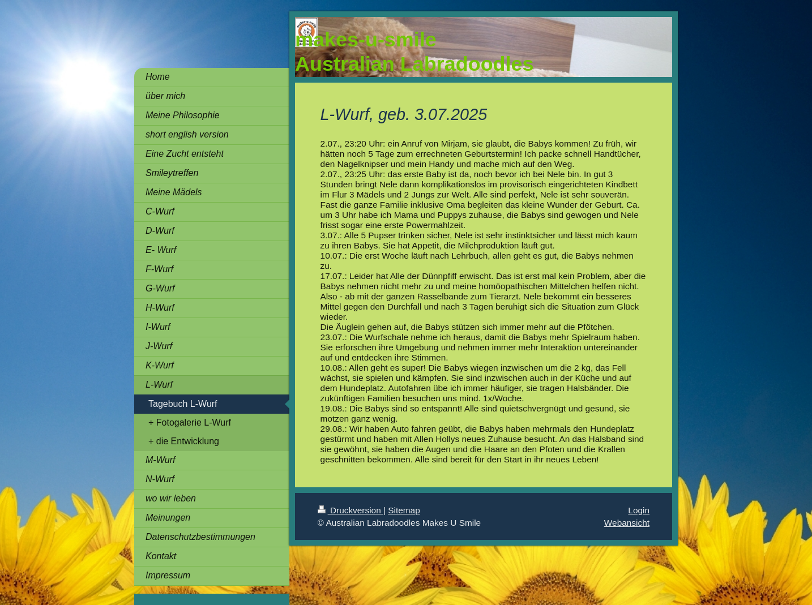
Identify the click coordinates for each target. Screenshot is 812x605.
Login (638, 510)
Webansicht (626, 522)
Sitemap (404, 510)
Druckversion (350, 510)
